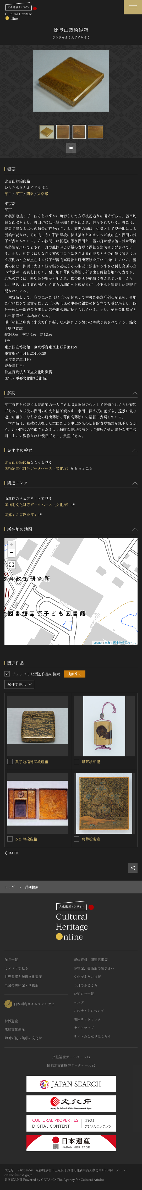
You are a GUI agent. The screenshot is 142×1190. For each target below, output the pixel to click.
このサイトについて (89, 1010)
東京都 (42, 193)
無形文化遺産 (14, 1029)
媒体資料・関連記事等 (91, 959)
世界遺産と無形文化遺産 (23, 976)
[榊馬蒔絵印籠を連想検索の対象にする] (76, 839)
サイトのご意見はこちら (92, 1036)
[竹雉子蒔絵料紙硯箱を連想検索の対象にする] (10, 838)
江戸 (19, 193)
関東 (30, 193)
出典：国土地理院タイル (120, 642)
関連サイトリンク (87, 1019)
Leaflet (98, 642)
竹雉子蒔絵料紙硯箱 (31, 838)
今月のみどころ (85, 985)
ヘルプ (79, 1002)
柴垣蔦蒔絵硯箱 (28, 761)
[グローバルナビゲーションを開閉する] (133, 7)
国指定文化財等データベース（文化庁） (37, 468)
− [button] (11, 553)
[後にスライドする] (131, 853)
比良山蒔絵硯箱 (17, 462)
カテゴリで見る (16, 968)
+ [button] (11, 545)
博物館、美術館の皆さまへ (94, 968)
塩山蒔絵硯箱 (93, 761)
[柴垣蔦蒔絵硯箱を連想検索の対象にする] (10, 761)
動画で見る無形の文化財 (23, 1037)
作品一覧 (11, 959)
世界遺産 (11, 1020)
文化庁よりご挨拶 (87, 976)
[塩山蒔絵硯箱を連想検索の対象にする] (76, 761)
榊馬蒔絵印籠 (93, 839)
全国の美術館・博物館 (21, 985)
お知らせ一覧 (84, 993)
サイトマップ (84, 1027)
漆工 (8, 193)
